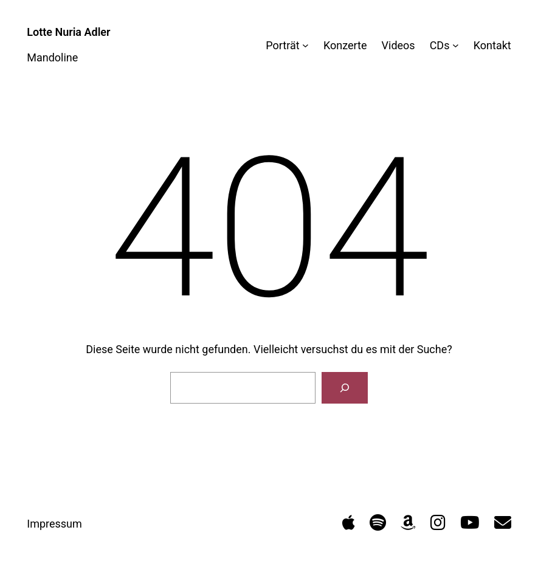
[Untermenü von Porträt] (305, 45)
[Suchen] (345, 388)
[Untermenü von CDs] (455, 45)
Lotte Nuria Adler (68, 32)
